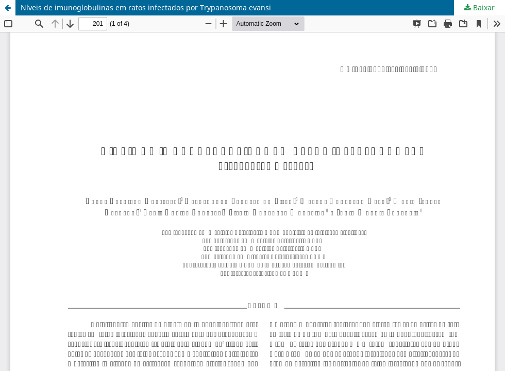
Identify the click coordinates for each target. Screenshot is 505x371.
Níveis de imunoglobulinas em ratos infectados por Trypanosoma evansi (146, 7)
